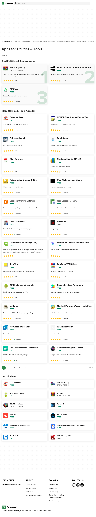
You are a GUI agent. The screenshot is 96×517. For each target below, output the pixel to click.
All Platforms (7, 41)
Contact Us (29, 492)
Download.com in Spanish (34, 495)
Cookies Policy (53, 492)
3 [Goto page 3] (14, 367)
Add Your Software (31, 488)
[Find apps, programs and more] (52, 3)
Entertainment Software (63, 41)
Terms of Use (53, 488)
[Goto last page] (90, 368)
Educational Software (49, 41)
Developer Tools (37, 41)
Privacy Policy (53, 485)
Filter (4, 55)
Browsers (17, 41)
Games (73, 41)
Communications (26, 41)
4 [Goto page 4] (19, 367)
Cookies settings (54, 501)
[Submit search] (16, 3)
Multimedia (91, 41)
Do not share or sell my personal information (56, 496)
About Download (31, 485)
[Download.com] (7, 3)
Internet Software (81, 41)
